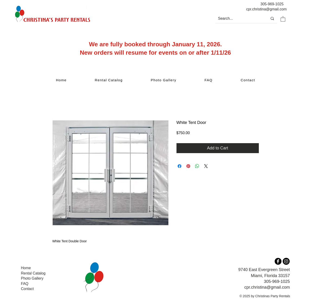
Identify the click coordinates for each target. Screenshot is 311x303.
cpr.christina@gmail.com (267, 287)
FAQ (24, 284)
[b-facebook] (278, 261)
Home (26, 268)
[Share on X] (206, 166)
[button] (283, 19)
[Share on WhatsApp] (197, 166)
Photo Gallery (32, 278)
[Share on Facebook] (179, 166)
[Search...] (238, 18)
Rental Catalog (33, 273)
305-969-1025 (272, 4)
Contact (27, 289)
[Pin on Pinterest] (188, 166)
